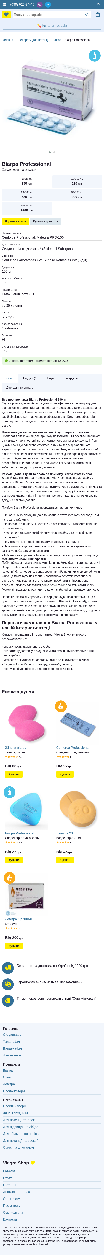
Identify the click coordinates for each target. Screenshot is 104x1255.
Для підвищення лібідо (20, 1127)
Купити (13, 774)
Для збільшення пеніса (21, 1134)
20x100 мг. (27, 195)
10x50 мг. (27, 181)
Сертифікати (13, 1212)
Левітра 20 (77, 811)
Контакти (10, 1219)
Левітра (9, 1084)
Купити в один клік (45, 221)
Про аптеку (11, 1206)
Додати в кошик (15, 221)
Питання (9, 1185)
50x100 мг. (27, 208)
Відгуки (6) (30, 378)
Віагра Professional (26, 811)
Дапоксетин (12, 1055)
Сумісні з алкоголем (18, 1147)
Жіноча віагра (26, 725)
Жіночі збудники (15, 1113)
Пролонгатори (14, 1091)
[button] (50, 152)
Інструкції (71, 378)
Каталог (9, 1171)
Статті (7, 1178)
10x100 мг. (77, 181)
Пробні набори (14, 1106)
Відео (51, 378)
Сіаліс (7, 1077)
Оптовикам (11, 1199)
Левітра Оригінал (26, 897)
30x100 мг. (77, 195)
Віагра (8, 1070)
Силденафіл (12, 1035)
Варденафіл (12, 1048)
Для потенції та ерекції (20, 1120)
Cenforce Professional (77, 725)
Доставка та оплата (19, 387)
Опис (9, 378)
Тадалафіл (11, 1041)
